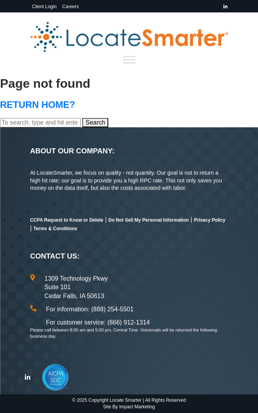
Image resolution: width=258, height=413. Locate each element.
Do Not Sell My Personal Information (148, 220)
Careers (70, 6)
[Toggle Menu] (129, 60)
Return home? (37, 104)
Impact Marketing (137, 407)
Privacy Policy (209, 220)
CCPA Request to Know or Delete (67, 220)
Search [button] (95, 122)
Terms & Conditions (55, 228)
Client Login (44, 6)
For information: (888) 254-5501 (90, 309)
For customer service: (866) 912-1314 (98, 322)
